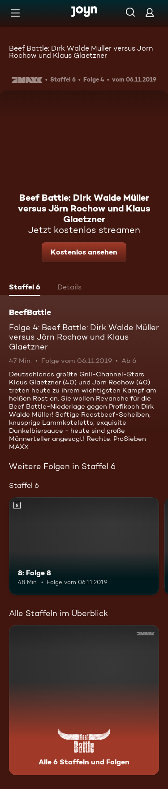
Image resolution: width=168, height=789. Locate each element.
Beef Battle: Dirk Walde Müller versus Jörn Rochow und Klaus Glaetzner (81, 52)
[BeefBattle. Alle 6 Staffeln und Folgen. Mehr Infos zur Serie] (84, 700)
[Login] (149, 12)
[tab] (24, 288)
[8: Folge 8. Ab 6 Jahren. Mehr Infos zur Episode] (84, 546)
